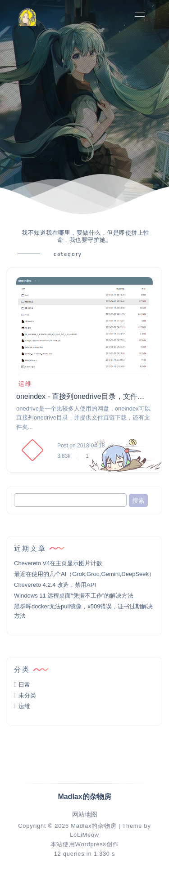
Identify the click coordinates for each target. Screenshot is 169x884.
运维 (24, 383)
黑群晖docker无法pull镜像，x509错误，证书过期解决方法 (83, 611)
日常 (24, 684)
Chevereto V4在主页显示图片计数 (58, 563)
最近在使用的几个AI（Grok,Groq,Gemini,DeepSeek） (84, 574)
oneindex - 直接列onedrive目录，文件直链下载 (83, 396)
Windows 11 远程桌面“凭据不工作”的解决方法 (73, 595)
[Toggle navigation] (139, 17)
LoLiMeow (84, 834)
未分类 (27, 695)
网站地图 (84, 814)
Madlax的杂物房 (93, 825)
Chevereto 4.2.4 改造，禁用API (55, 584)
